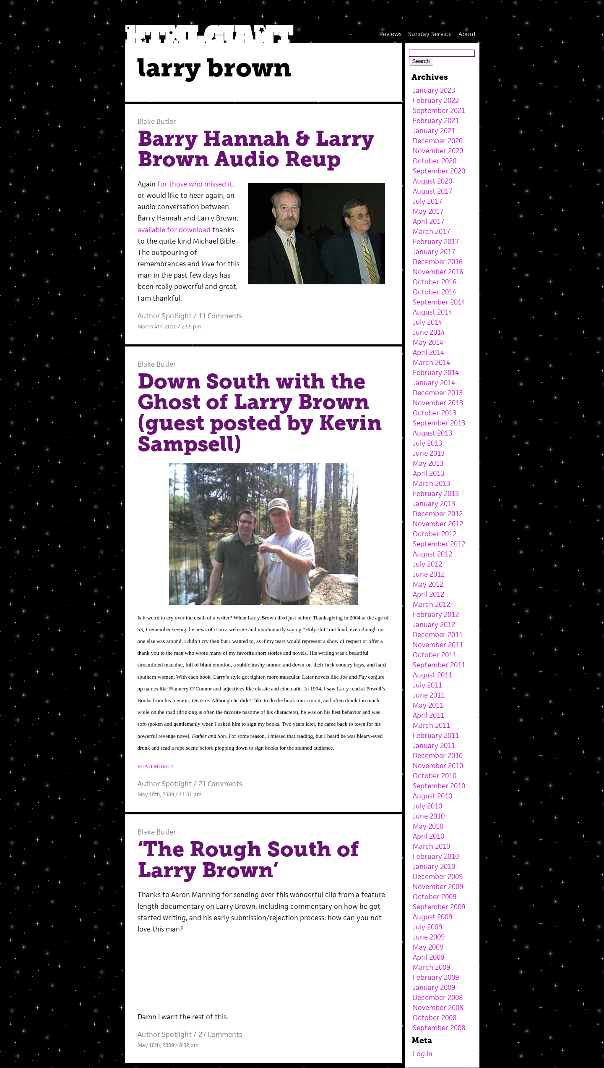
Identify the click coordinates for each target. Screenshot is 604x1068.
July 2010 (427, 806)
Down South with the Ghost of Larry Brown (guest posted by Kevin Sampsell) (260, 413)
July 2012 (427, 564)
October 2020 (434, 160)
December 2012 (438, 513)
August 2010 (432, 795)
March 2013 (431, 483)
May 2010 (428, 826)
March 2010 (431, 846)
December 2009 (438, 876)
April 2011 (428, 715)
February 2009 (436, 977)
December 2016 (438, 261)
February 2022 (436, 100)
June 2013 (429, 453)
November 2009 (438, 886)
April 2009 (428, 957)
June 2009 (429, 937)
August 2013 (432, 433)
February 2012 (436, 614)
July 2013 (427, 443)
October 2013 (434, 412)
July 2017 (427, 201)
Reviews (390, 34)
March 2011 (431, 725)
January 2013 (434, 503)
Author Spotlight (165, 315)
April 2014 (428, 352)
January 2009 (434, 987)
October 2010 (434, 775)
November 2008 (438, 1007)
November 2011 (438, 644)
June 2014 (429, 332)
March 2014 (431, 362)
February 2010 (436, 856)
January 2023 (434, 90)
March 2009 (431, 967)
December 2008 (438, 997)
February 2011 (436, 735)
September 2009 (439, 906)
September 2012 (439, 543)
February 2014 (436, 372)
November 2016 (438, 271)
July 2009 (427, 927)
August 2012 (432, 554)
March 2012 (431, 604)
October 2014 (434, 292)
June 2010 (429, 816)
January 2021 (434, 130)
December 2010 (438, 755)
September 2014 (439, 302)
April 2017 (428, 221)
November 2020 (438, 150)
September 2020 (439, 171)
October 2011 (434, 654)
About (467, 34)
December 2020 (438, 140)
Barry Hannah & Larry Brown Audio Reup (256, 149)
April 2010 (428, 836)
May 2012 (428, 584)
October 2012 (434, 533)
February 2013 (436, 493)
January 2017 (434, 251)
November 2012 (438, 523)
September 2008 (439, 1027)
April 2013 (428, 473)
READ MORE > (156, 766)
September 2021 (439, 110)
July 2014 (427, 322)
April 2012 (428, 594)
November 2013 (438, 402)
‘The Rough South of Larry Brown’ (248, 860)
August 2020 (432, 181)
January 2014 (434, 382)
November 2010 (438, 765)
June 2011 (429, 695)
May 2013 (428, 463)
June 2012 (429, 574)
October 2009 (434, 896)
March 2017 (431, 231)
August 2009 (432, 916)
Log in (422, 1053)
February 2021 (436, 120)
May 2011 (428, 705)
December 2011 (438, 634)
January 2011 (434, 745)
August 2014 (432, 312)
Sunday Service (430, 34)
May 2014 (428, 342)
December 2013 (438, 392)
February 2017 (436, 241)
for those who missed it (194, 184)
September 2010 (439, 785)
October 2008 (434, 1017)
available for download (174, 229)
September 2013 (439, 423)
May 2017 (428, 211)
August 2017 (432, 191)
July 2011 (427, 685)
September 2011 (439, 664)
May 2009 (428, 947)
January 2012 (434, 624)
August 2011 (432, 675)
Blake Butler (157, 121)
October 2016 (434, 281)
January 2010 (434, 866)
